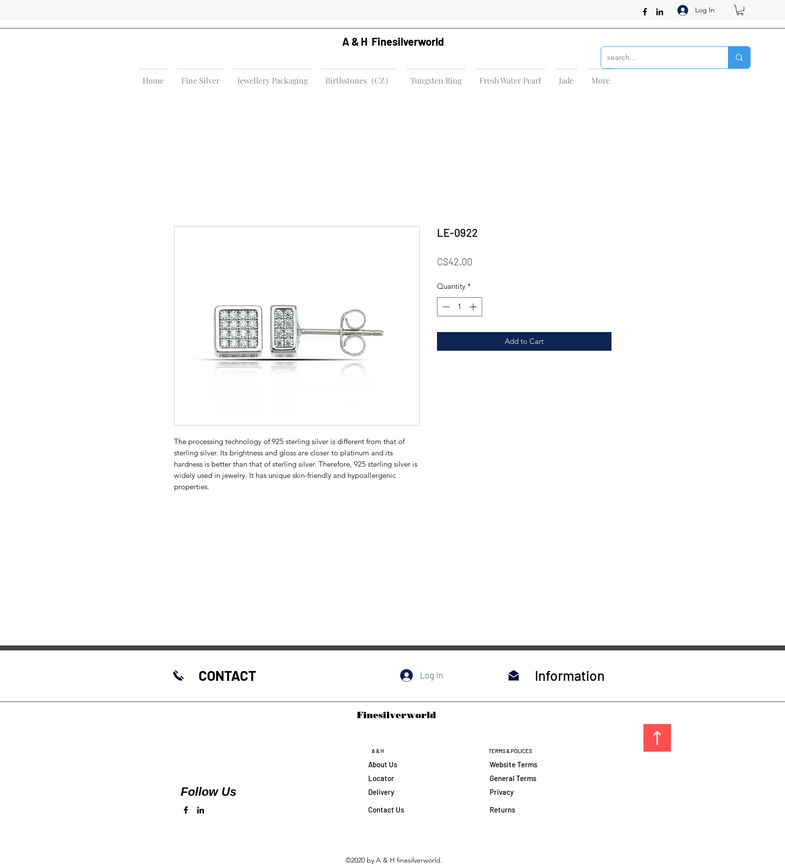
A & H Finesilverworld (393, 41)
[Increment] (474, 307)
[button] (740, 10)
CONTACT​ (227, 675)
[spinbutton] (459, 307)
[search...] (657, 57)
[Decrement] (445, 307)
